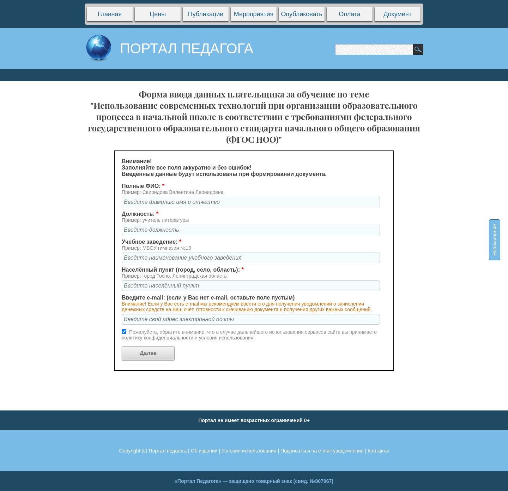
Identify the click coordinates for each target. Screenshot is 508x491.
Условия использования (249, 451)
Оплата (350, 14)
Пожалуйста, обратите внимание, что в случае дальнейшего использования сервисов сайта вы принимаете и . (249, 335)
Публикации (206, 14)
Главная (110, 14)
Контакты (378, 451)
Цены (158, 14)
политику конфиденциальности (158, 338)
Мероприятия (254, 14)
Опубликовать (301, 14)
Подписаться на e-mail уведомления (322, 451)
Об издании (204, 451)
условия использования (226, 338)
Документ (397, 14)
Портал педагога (168, 451)
